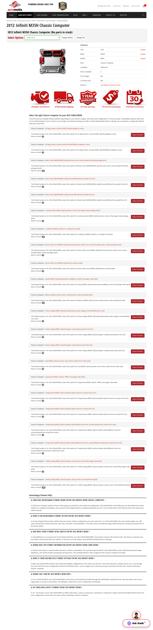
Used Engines (42, 15)
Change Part (80, 38)
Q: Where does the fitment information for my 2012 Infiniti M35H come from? (72, 566)
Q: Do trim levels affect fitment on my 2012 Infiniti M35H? (63, 608)
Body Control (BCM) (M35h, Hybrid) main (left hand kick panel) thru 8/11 (77, 196)
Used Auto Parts (25, 15)
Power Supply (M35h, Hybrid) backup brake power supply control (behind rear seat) (82, 320)
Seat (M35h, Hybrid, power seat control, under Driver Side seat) (74, 374)
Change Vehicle (67, 38)
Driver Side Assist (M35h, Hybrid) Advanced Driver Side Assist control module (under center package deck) (90, 249)
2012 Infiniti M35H (51, 21)
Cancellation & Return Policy (113, 85)
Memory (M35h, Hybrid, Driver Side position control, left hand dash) (76, 301)
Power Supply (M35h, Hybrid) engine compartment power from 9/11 (76, 338)
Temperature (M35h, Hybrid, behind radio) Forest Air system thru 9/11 (77, 425)
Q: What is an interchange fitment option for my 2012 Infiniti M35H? (68, 537)
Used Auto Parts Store (24, 21)
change (142, 50)
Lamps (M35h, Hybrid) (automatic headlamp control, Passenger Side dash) (78, 283)
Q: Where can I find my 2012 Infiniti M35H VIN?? (58, 595)
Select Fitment (137, 134)
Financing (97, 15)
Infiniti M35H (40, 21)
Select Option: (16, 38)
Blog (76, 15)
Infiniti (33, 21)
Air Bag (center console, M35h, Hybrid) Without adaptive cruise (74, 144)
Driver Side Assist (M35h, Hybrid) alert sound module (71, 267)
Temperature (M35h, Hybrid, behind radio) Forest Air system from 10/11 (77, 406)
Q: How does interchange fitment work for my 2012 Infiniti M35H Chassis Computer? (75, 521)
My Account (136, 6)
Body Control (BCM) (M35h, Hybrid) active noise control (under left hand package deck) (82, 160)
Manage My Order (104, 6)
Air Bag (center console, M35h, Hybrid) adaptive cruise (71, 128)
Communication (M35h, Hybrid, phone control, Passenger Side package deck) (79, 214)
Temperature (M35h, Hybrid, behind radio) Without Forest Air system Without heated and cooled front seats (90, 461)
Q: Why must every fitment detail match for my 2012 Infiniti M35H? (67, 552)
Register (126, 6)
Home (11, 15)
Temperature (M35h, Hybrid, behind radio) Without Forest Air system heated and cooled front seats (87, 443)
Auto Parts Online (11, 21)
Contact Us (117, 6)
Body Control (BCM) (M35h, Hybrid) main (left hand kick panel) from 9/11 (77, 178)
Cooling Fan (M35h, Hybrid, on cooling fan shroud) (69, 233)
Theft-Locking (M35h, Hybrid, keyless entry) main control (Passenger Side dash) (80, 480)
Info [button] (85, 15)
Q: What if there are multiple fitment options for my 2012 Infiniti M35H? (70, 579)
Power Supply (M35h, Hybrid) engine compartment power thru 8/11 (76, 356)
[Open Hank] (136, 621)
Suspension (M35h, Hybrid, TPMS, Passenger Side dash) (72, 390)
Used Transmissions (60, 15)
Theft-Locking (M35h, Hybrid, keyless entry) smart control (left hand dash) (78, 498)
